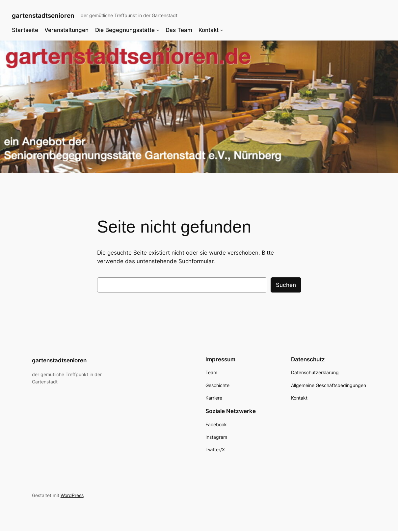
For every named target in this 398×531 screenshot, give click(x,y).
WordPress (72, 495)
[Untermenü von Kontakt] (221, 30)
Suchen (286, 285)
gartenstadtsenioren (43, 15)
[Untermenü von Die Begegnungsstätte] (157, 30)
